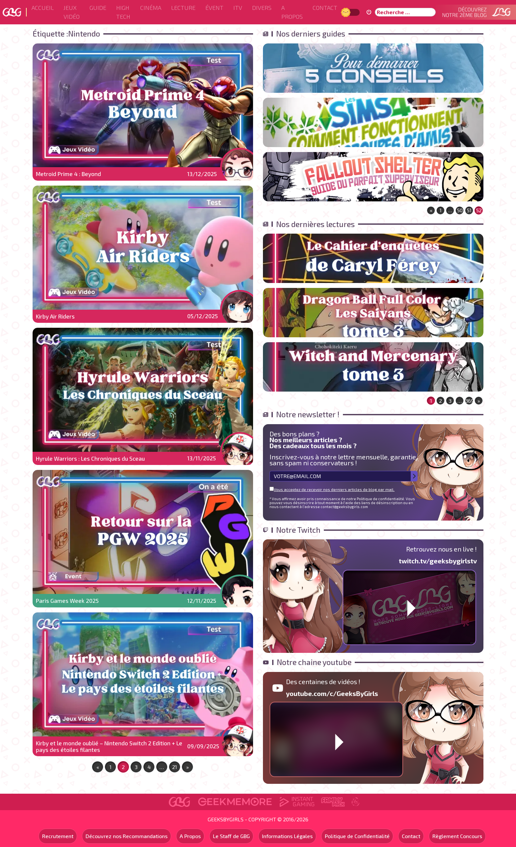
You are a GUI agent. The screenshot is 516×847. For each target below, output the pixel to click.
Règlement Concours (457, 836)
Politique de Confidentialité (357, 836)
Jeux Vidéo (72, 12)
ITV (237, 7)
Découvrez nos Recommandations (127, 836)
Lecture (183, 7)
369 (469, 401)
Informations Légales (287, 836)
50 (460, 210)
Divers (261, 7)
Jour (346, 12)
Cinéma (150, 7)
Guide (98, 7)
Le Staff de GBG (231, 836)
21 (174, 767)
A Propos (292, 12)
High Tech (123, 12)
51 (469, 210)
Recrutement (57, 836)
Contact (325, 7)
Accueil (43, 7)
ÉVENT (214, 7)
